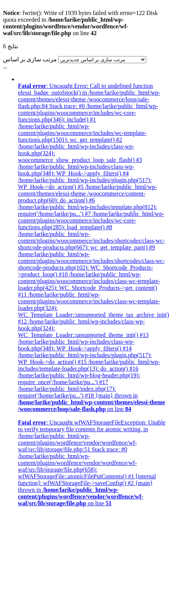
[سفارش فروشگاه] (102, 59)
